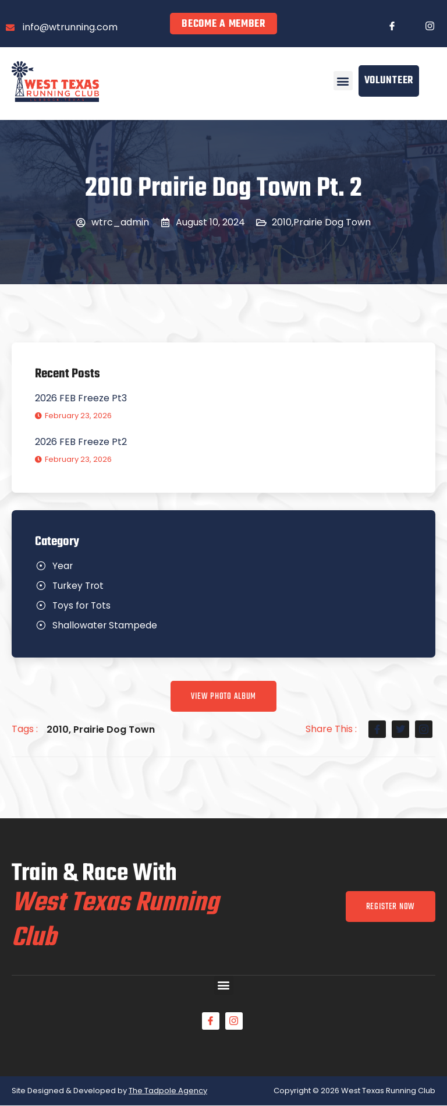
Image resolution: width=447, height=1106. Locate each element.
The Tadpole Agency (168, 1091)
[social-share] (377, 729)
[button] (343, 80)
